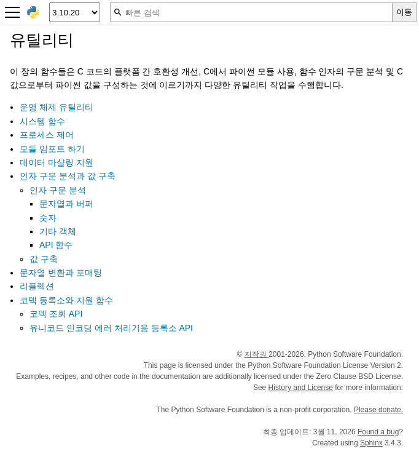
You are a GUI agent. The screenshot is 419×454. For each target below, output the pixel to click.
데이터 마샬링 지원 (56, 162)
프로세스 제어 (47, 135)
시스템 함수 (42, 121)
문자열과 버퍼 (66, 204)
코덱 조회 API (55, 314)
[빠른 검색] (251, 12)
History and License (300, 387)
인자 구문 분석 (57, 190)
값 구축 (43, 259)
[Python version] (74, 12)
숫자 (48, 218)
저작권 (256, 354)
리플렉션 (37, 286)
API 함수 (55, 245)
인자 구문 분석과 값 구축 (68, 176)
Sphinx (371, 443)
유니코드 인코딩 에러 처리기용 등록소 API (111, 328)
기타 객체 (57, 231)
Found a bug (378, 432)
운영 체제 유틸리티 (56, 107)
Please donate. (378, 409)
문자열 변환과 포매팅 (61, 272)
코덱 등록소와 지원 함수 (66, 300)
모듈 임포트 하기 (52, 149)
